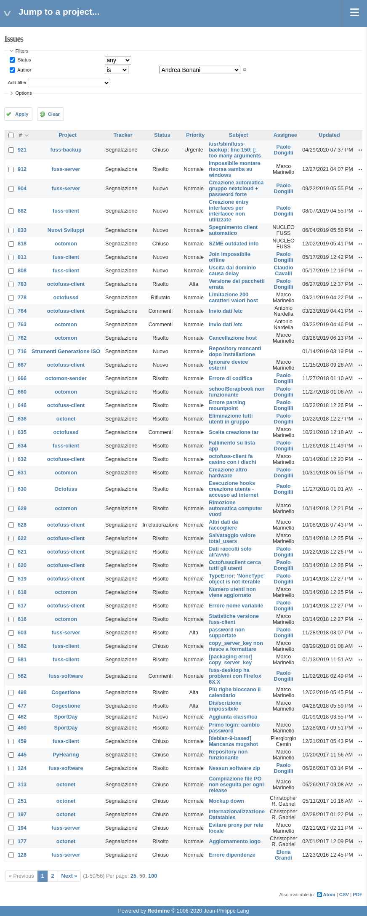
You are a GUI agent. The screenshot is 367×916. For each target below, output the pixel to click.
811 (22, 257)
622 (22, 538)
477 (22, 706)
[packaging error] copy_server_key (231, 660)
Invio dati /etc (225, 311)
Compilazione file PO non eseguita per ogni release (236, 785)
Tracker (123, 135)
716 (22, 351)
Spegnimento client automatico (233, 230)
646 (22, 405)
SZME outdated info (233, 244)
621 (22, 552)
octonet (65, 419)
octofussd (65, 298)
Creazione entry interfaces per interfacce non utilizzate (228, 211)
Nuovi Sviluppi (66, 230)
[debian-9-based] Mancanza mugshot (233, 741)
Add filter (17, 82)
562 (22, 676)
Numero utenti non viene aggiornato (232, 592)
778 (22, 298)
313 (22, 785)
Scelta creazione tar (233, 432)
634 (22, 446)
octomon (66, 244)
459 (22, 741)
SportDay (66, 717)
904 (22, 189)
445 (22, 755)
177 (22, 841)
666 (22, 378)
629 (22, 508)
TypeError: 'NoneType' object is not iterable (237, 579)
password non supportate (227, 633)
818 (22, 244)
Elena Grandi (283, 855)
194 (22, 828)
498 (22, 692)
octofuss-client (66, 284)
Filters (22, 50)
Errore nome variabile (236, 606)
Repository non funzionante (228, 755)
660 (22, 392)
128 (22, 855)
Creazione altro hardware (228, 473)
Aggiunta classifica (233, 717)
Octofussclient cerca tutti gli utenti (235, 565)
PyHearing (66, 755)
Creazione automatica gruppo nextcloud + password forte (236, 188)
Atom (329, 894)
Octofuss (65, 489)
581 (22, 660)
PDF (357, 894)
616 (22, 619)
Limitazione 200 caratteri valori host (233, 298)
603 (22, 633)
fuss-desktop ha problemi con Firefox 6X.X (235, 676)
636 (22, 419)
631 (22, 473)
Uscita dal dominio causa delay (232, 271)
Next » (69, 876)
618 (22, 592)
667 (22, 365)
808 (22, 271)
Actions (361, 149)
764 (22, 311)
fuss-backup (65, 150)
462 (22, 717)
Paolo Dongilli (283, 150)
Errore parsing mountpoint (227, 405)
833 (22, 230)
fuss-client (66, 211)
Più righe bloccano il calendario (235, 692)
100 (152, 876)
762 (22, 338)
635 (22, 432)
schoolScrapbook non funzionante (236, 392)
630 (22, 489)
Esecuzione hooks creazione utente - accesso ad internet (233, 489)
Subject (238, 135)
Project (68, 135)
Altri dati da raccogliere (223, 525)
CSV (344, 894)
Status (23, 59)
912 (22, 169)
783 (22, 284)
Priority (195, 135)
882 (22, 211)
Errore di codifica (231, 378)
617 (22, 606)
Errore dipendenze (232, 855)
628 (22, 525)
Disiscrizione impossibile (225, 706)
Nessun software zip (234, 768)
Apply (21, 114)
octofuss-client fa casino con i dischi (232, 459)
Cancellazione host (233, 338)
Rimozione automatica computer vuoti (235, 508)
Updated (329, 135)
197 (22, 814)
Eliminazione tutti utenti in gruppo (231, 419)
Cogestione (65, 692)
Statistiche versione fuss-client (234, 619)
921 (22, 150)
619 (22, 579)
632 (22, 459)
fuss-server (66, 169)
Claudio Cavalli (283, 271)
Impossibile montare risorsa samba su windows (234, 169)
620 (22, 565)
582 (22, 646)
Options (24, 93)
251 (22, 801)
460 (22, 728)
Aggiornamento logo (235, 841)
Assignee (285, 135)
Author (24, 69)
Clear (54, 114)
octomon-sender (66, 378)
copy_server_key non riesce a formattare (236, 646)
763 (22, 325)
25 (133, 876)
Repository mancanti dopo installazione (235, 351)
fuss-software (66, 676)
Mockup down (226, 801)
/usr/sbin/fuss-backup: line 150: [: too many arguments (235, 150)
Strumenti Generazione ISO (66, 351)
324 (22, 768)
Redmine (158, 911)
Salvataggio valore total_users (232, 538)
